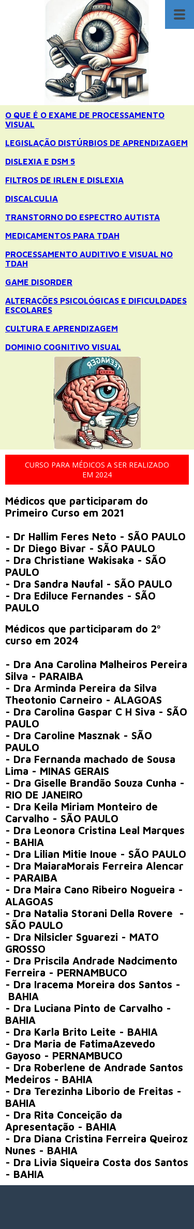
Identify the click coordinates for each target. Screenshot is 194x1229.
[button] (97, 470)
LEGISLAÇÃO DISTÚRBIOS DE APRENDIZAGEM (96, 142)
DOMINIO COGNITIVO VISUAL (63, 347)
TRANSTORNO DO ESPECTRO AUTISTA (82, 217)
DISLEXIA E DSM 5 (40, 161)
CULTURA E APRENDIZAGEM (61, 328)
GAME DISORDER (38, 282)
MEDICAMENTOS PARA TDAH (62, 235)
